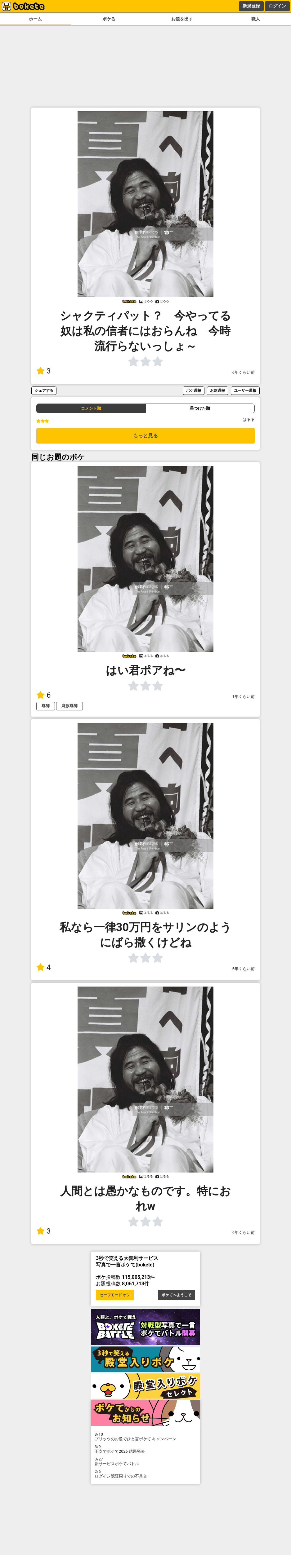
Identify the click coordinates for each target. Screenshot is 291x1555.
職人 (255, 19)
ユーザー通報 (245, 390)
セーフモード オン (115, 1295)
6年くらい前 (243, 372)
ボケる (108, 19)
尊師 (46, 706)
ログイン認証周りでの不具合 (145, 1473)
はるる (249, 419)
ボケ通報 (193, 390)
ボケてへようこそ (176, 1295)
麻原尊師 (69, 706)
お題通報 (217, 390)
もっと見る (145, 435)
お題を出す (182, 19)
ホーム (35, 19)
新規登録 (251, 5)
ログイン (277, 5)
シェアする (44, 390)
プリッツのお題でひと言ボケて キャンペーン (145, 1436)
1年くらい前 (243, 696)
